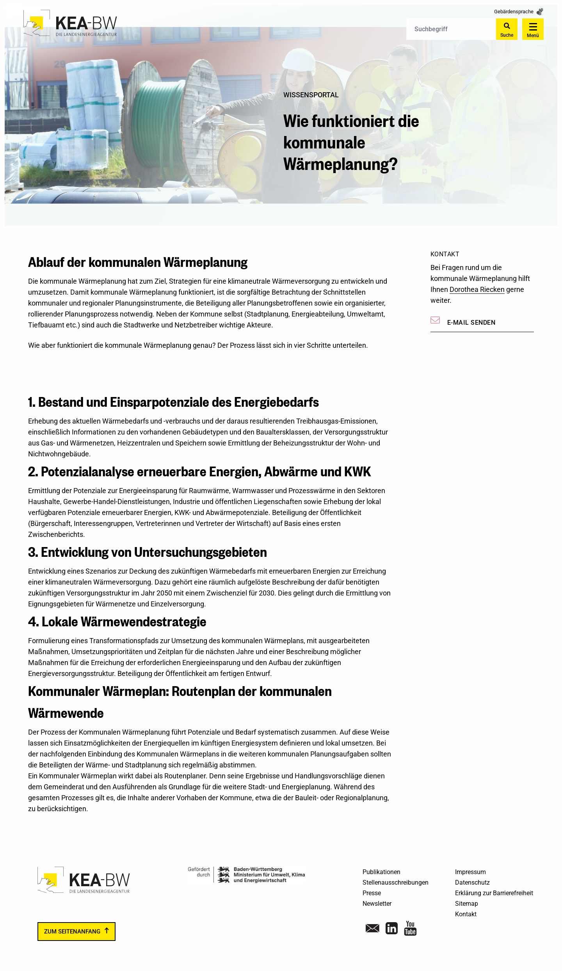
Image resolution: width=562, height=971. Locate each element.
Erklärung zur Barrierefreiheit (494, 893)
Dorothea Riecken (477, 289)
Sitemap (466, 903)
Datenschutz (472, 882)
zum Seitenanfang (72, 931)
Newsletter (377, 903)
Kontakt (466, 914)
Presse (372, 893)
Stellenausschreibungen (396, 882)
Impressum (470, 872)
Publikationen (381, 872)
